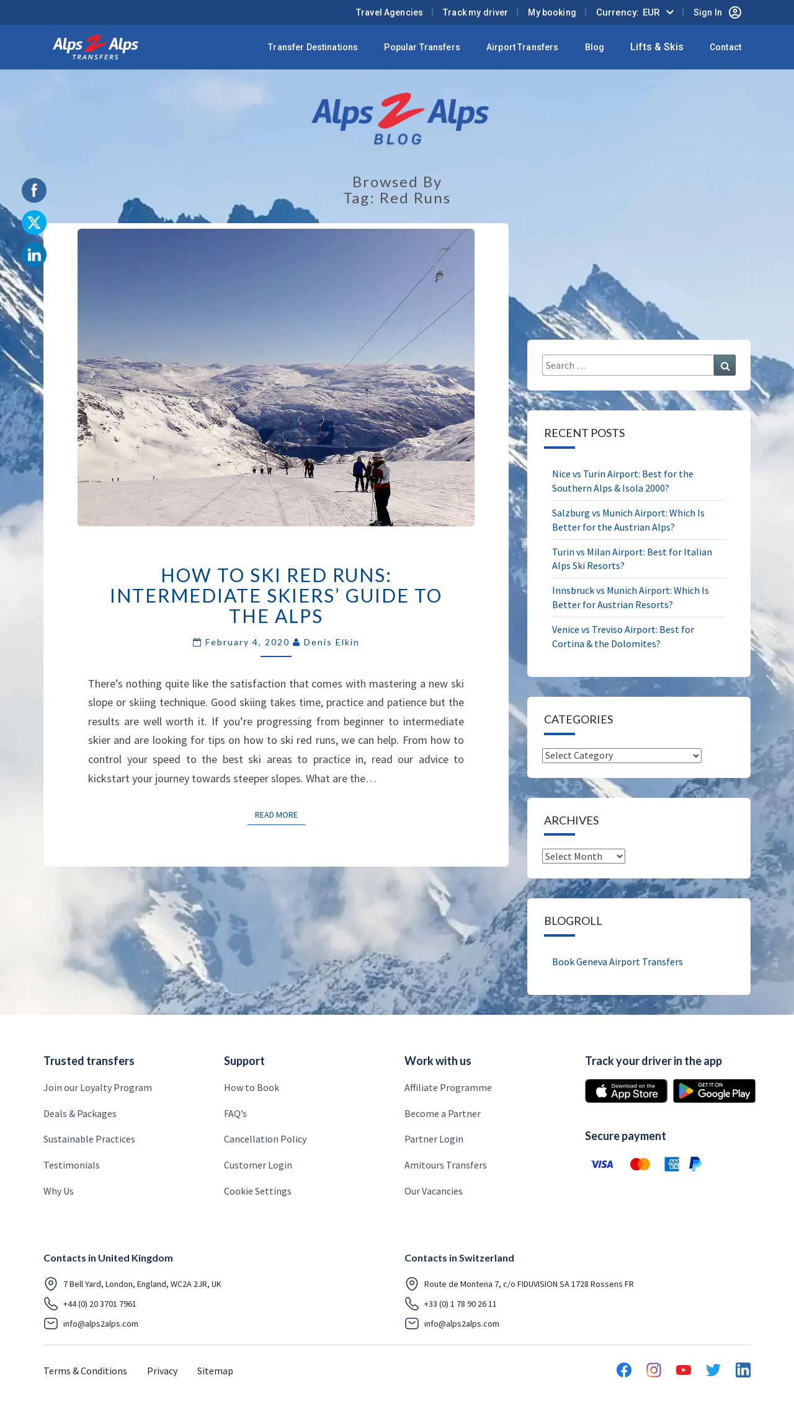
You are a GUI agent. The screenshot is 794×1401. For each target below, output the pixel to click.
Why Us (58, 1191)
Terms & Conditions (85, 1370)
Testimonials (71, 1165)
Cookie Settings (258, 1191)
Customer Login (258, 1165)
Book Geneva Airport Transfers (617, 961)
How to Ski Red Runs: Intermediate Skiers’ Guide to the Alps (276, 595)
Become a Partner (442, 1113)
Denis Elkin (332, 642)
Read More (280, 814)
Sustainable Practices (89, 1139)
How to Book (251, 1087)
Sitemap (215, 1370)
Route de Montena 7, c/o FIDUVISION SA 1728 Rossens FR (519, 1283)
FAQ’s (235, 1113)
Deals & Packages (80, 1113)
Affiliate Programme (448, 1087)
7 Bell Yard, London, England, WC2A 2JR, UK (132, 1283)
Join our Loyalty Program (97, 1087)
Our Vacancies (433, 1191)
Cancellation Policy (265, 1139)
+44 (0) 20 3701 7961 (89, 1303)
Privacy (162, 1370)
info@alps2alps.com (90, 1323)
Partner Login (433, 1139)
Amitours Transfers (445, 1165)
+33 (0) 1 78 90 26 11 (450, 1303)
